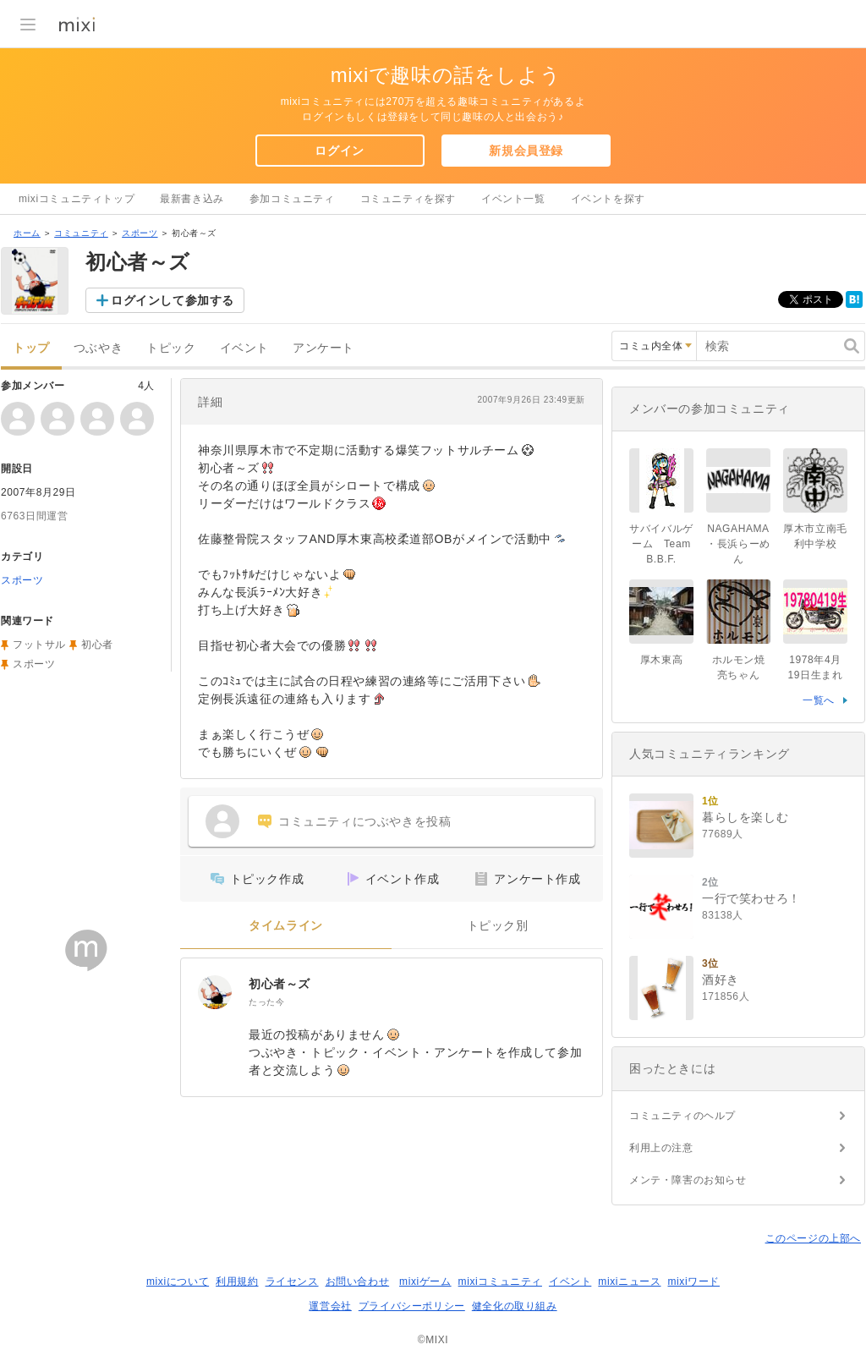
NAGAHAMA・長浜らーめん (738, 544)
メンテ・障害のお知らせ (688, 1180)
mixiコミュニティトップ (76, 199)
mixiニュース (629, 1281)
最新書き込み (192, 199)
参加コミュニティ (292, 199)
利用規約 (237, 1281)
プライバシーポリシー (412, 1306)
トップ (31, 348)
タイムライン (286, 925)
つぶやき (98, 348)
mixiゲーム (425, 1281)
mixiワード (693, 1281)
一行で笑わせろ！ (751, 898)
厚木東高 (661, 660)
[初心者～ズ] (215, 992)
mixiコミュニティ (500, 1281)
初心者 (97, 644)
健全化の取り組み (514, 1306)
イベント (244, 348)
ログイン (339, 150)
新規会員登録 (526, 150)
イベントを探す (608, 199)
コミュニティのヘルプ (682, 1116)
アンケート (323, 348)
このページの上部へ (813, 1238)
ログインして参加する (172, 300)
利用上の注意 (661, 1148)
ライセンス (292, 1281)
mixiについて (177, 1281)
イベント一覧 (513, 199)
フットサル (39, 644)
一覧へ (819, 700)
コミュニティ (81, 233)
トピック (170, 348)
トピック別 (498, 925)
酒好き (720, 979)
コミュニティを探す (408, 199)
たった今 (266, 1002)
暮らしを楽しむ (745, 817)
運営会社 (330, 1306)
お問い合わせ (358, 1281)
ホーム (27, 233)
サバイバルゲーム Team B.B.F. (661, 544)
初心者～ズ (279, 984)
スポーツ (139, 233)
